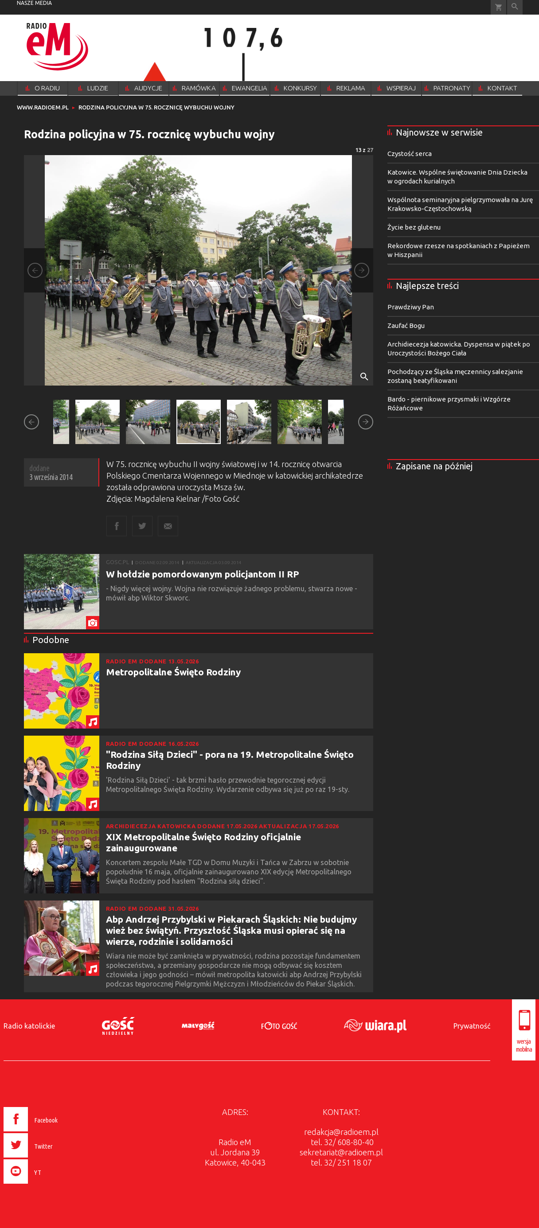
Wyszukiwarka (515, 7)
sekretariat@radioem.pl (341, 1152)
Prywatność (471, 1026)
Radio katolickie (29, 1026)
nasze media (34, 3)
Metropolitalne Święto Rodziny (173, 672)
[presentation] (49, 1185)
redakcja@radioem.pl (341, 1131)
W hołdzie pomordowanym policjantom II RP (202, 574)
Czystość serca (409, 153)
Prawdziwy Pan (410, 307)
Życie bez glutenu (414, 227)
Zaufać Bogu (406, 325)
